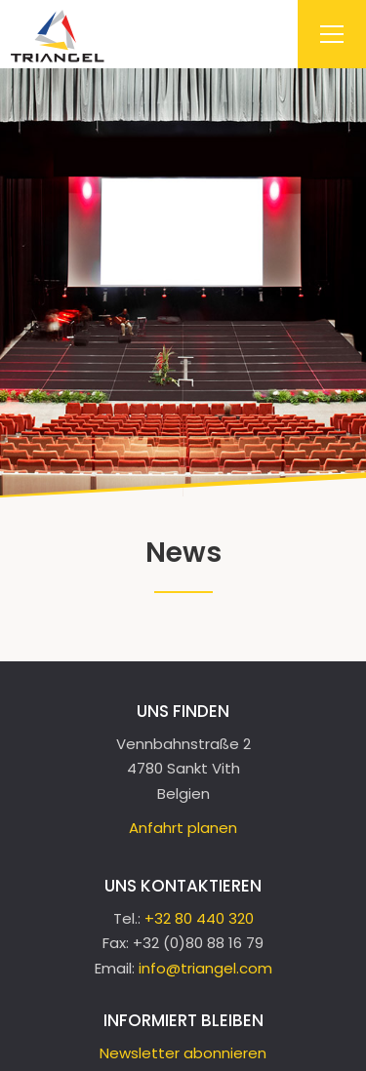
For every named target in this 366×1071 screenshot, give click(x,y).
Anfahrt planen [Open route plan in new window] (183, 827)
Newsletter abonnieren (183, 1053)
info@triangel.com (205, 968)
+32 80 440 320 (199, 918)
